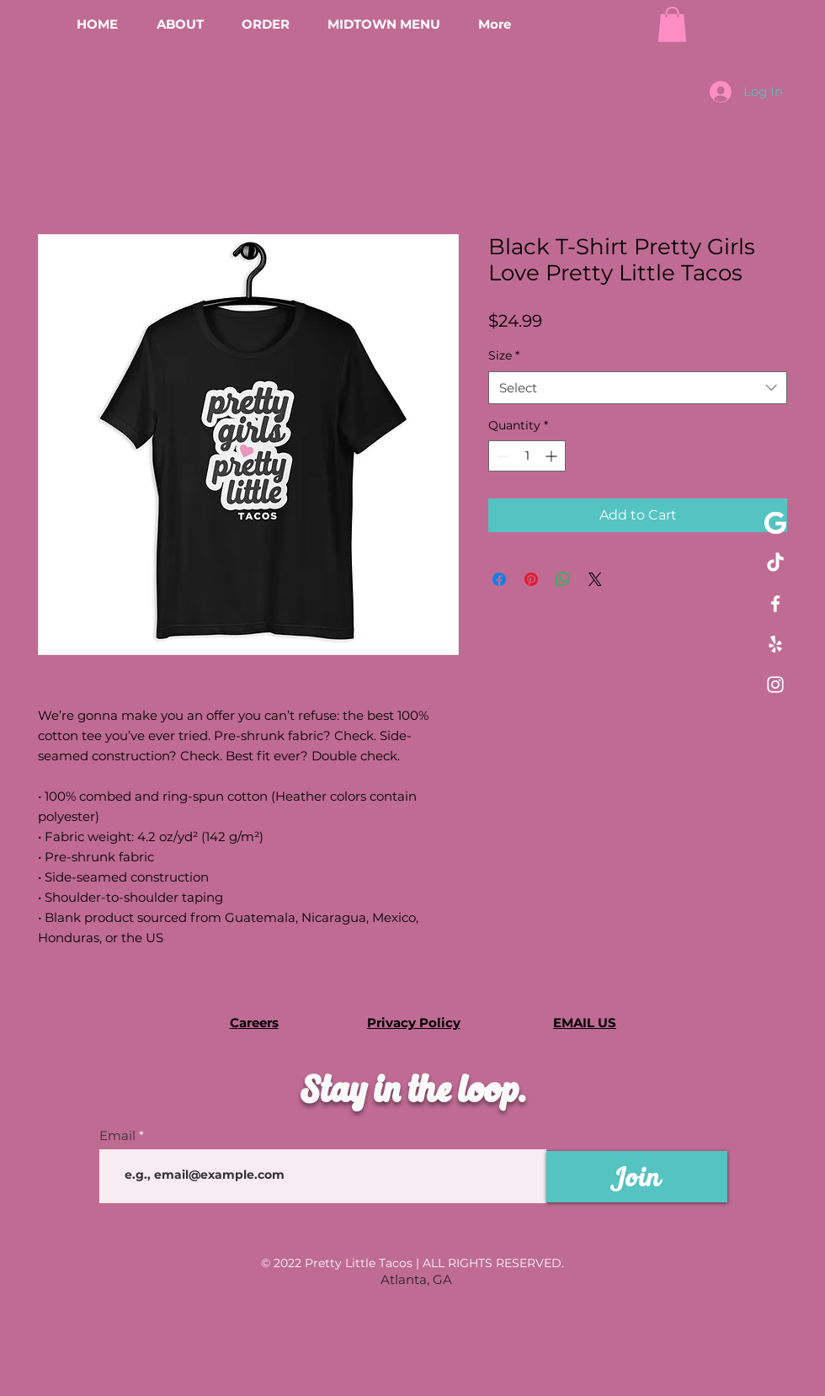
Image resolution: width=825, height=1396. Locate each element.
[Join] (636, 1176)
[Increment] (552, 456)
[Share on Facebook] (499, 579)
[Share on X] (595, 579)
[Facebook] (775, 604)
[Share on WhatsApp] (563, 579)
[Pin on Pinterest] (531, 579)
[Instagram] (775, 684)
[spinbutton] (527, 456)
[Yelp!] (775, 644)
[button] (672, 24)
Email (117, 1135)
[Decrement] (501, 456)
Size (503, 355)
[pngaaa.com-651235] (775, 523)
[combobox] (637, 387)
